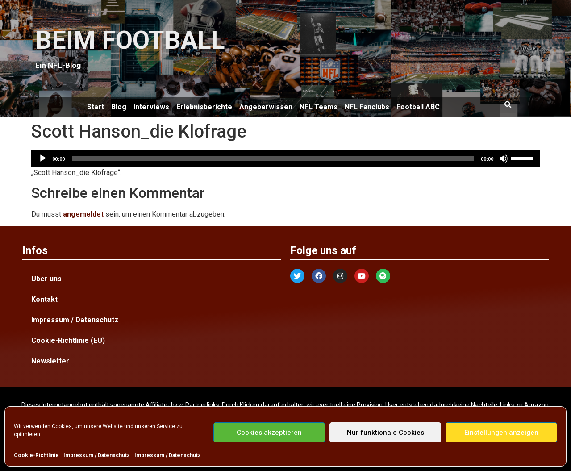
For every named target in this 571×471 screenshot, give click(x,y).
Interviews (151, 107)
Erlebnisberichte (204, 107)
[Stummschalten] (503, 158)
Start (95, 107)
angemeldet (83, 214)
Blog (118, 107)
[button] (508, 105)
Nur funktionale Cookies (385, 433)
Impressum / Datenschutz (96, 455)
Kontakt (44, 299)
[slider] (273, 158)
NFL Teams (319, 107)
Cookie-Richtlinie (36, 455)
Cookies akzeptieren (269, 433)
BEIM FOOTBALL (130, 40)
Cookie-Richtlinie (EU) (68, 340)
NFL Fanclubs (367, 107)
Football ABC (418, 107)
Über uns (46, 279)
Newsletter (50, 361)
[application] (285, 158)
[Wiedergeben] (42, 158)
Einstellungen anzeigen (501, 433)
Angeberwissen (265, 107)
